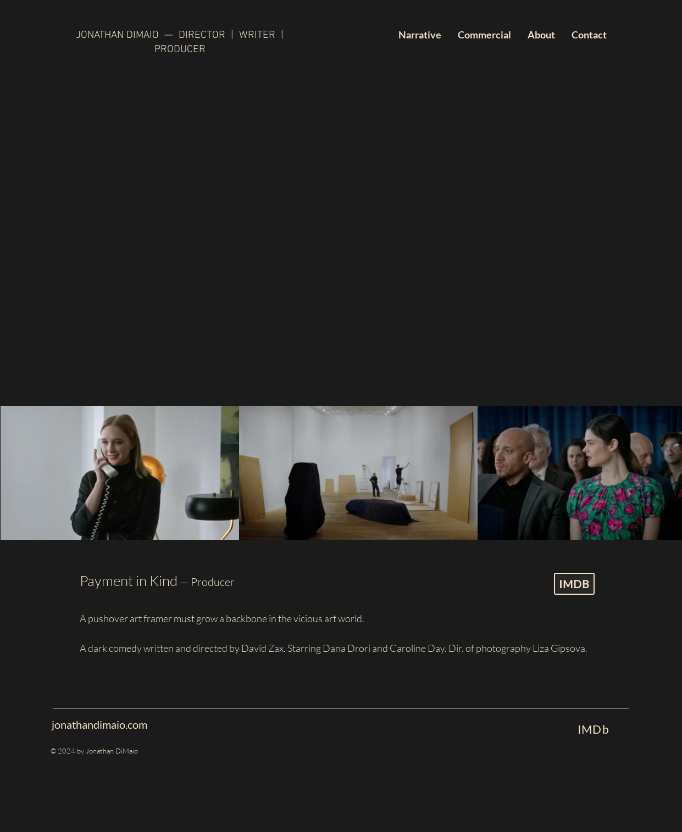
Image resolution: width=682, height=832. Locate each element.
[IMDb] (593, 729)
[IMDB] (574, 584)
